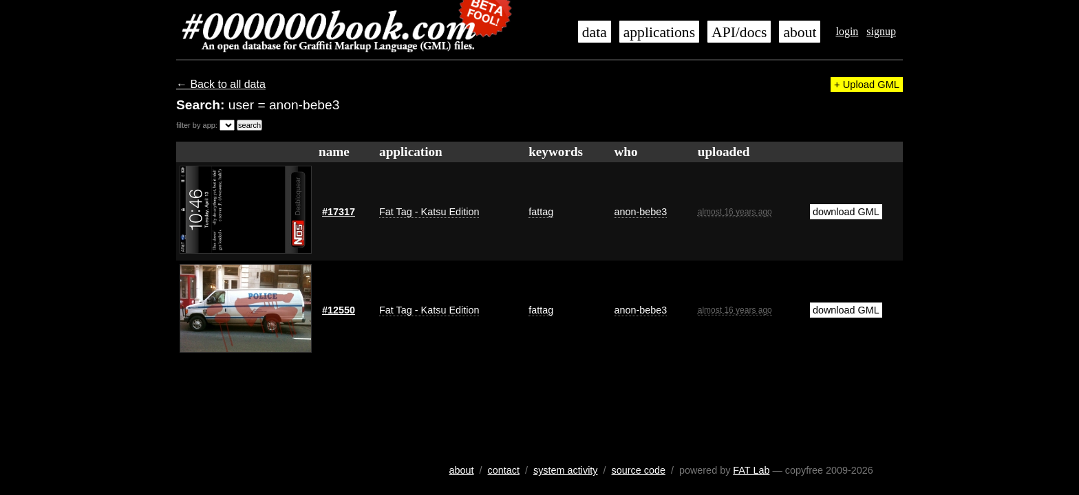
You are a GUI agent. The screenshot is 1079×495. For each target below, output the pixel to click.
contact (504, 470)
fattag (540, 211)
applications (659, 32)
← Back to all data (221, 84)
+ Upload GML (866, 84)
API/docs (739, 32)
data (594, 32)
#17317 (338, 211)
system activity (565, 470)
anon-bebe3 (640, 211)
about (799, 32)
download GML (846, 211)
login (846, 31)
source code (638, 470)
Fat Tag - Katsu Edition (429, 211)
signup (881, 31)
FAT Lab (751, 470)
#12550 (338, 310)
